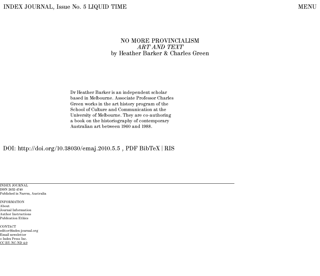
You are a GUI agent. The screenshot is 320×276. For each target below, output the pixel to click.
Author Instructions (15, 214)
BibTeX (149, 149)
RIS (169, 149)
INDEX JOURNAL (28, 7)
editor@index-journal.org (19, 230)
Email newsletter (13, 234)
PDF (132, 149)
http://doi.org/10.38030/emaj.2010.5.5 (69, 149)
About (5, 206)
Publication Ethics (14, 218)
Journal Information (15, 210)
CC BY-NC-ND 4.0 (14, 243)
